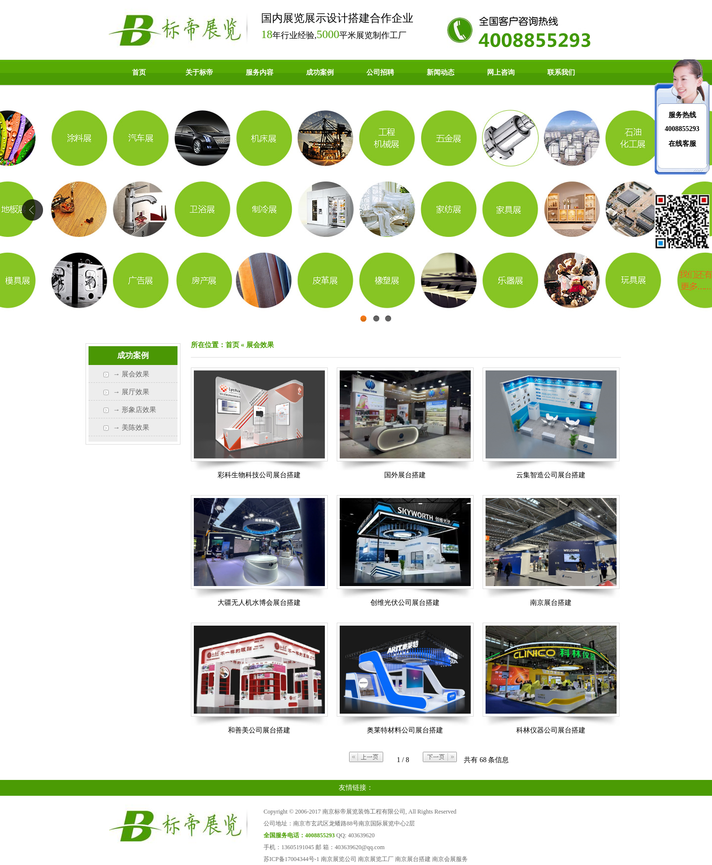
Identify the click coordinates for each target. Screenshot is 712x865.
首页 (139, 72)
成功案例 (320, 72)
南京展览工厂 (376, 859)
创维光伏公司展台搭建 (405, 602)
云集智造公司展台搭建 (550, 475)
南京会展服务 (450, 859)
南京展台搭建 (551, 602)
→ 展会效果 (131, 374)
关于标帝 (199, 72)
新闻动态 (440, 72)
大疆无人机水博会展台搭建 (259, 602)
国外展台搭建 (405, 475)
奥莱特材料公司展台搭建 (405, 730)
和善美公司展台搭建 (259, 730)
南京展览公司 (338, 859)
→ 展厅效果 (131, 392)
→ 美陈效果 (131, 427)
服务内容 (259, 72)
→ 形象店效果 (135, 409)
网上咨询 (501, 72)
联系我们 (561, 72)
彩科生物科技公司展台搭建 (259, 475)
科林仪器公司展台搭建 (550, 730)
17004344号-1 (302, 859)
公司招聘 (380, 72)
